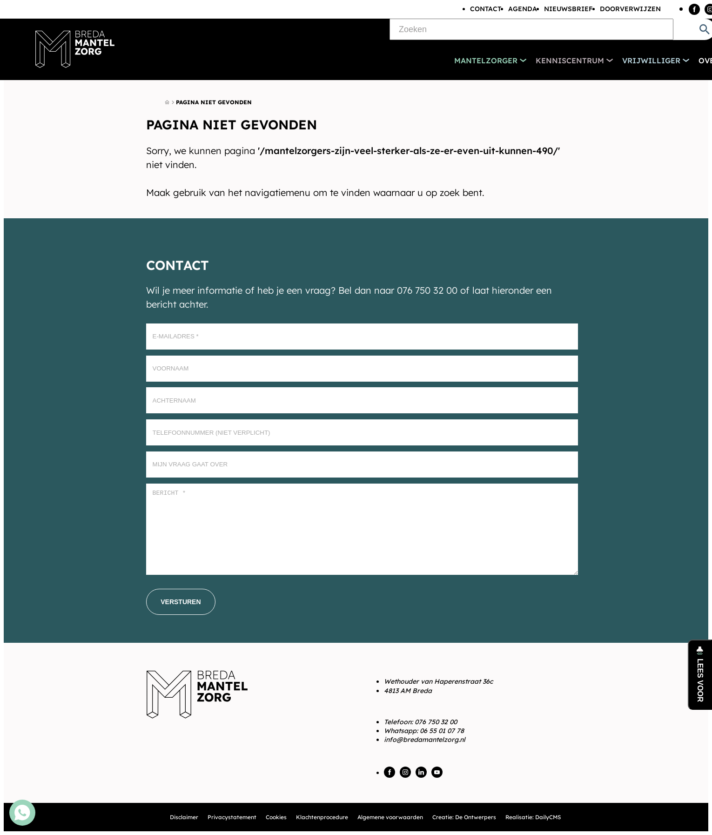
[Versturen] (180, 602)
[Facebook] (694, 9)
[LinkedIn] (421, 772)
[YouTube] (437, 772)
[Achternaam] (362, 400)
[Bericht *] (362, 529)
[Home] (167, 102)
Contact (485, 9)
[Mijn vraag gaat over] (362, 464)
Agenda (522, 9)
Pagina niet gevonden (214, 102)
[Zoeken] (531, 29)
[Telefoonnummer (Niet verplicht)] (362, 432)
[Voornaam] (362, 369)
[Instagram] (405, 772)
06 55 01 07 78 (442, 731)
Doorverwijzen (630, 9)
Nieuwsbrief (568, 9)
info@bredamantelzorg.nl (424, 739)
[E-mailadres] (362, 336)
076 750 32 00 (436, 722)
